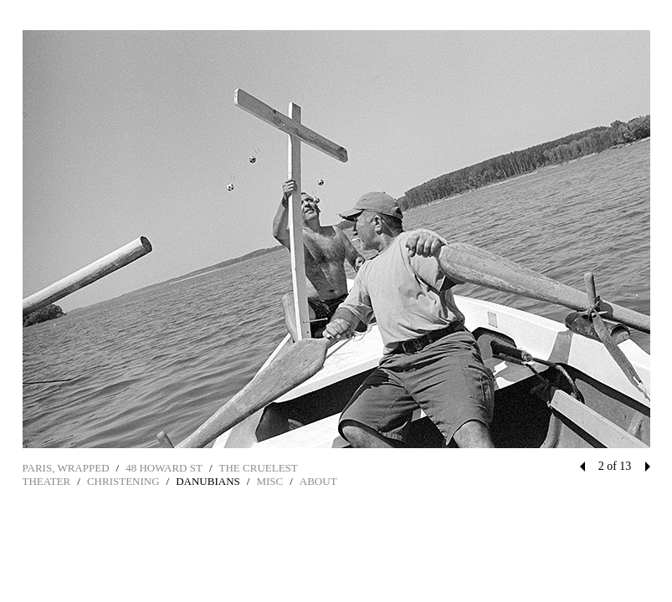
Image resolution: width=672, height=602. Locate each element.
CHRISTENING (123, 481)
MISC (269, 481)
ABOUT (318, 481)
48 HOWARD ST (164, 468)
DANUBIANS (208, 481)
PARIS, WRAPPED (66, 468)
